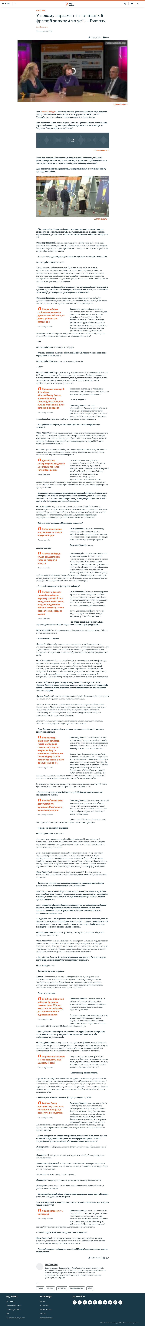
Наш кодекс (44, 1305)
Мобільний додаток (13, 1305)
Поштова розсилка (13, 1310)
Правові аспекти (45, 1310)
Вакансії (42, 1314)
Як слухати (10, 1301)
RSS (7, 1314)
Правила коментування (15, 1318)
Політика (40, 11)
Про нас (42, 1301)
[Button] (94, 37)
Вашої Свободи (48, 112)
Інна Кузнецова (42, 27)
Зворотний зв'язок (46, 1318)
